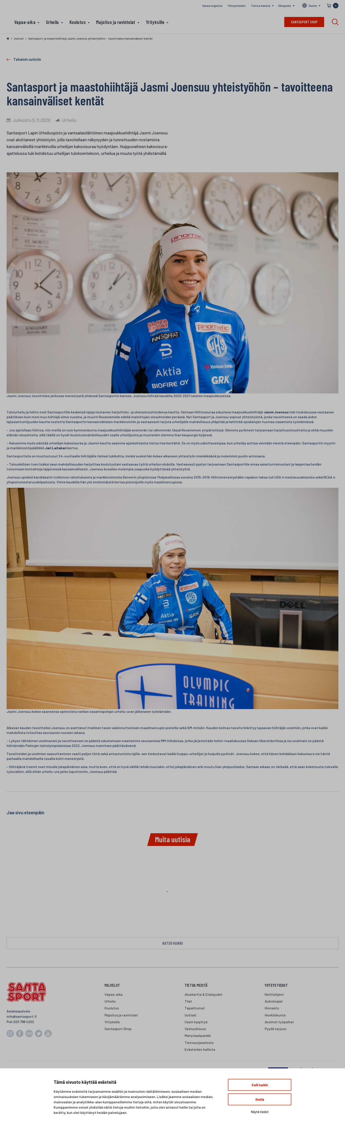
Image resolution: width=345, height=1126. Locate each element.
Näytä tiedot (260, 1112)
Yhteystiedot (237, 5)
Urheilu (52, 22)
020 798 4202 (23, 1022)
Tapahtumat (195, 1008)
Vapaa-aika (24, 22)
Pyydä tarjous (275, 1029)
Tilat (188, 1001)
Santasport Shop (118, 1029)
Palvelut (112, 985)
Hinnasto (272, 1008)
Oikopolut (284, 5)
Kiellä (259, 1099)
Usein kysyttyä (196, 1022)
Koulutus (78, 22)
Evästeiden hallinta (200, 1049)
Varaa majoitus (212, 5)
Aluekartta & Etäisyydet (203, 994)
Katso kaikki (172, 943)
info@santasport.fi (22, 1016)
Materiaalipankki (198, 1035)
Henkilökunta (275, 1015)
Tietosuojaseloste (199, 1042)
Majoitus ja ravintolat (115, 22)
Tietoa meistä (260, 5)
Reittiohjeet (274, 994)
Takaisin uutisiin (27, 59)
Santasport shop (304, 22)
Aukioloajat (274, 1001)
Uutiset (190, 1015)
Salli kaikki (259, 1085)
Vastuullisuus (195, 1029)
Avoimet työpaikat (279, 1022)
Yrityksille (155, 22)
